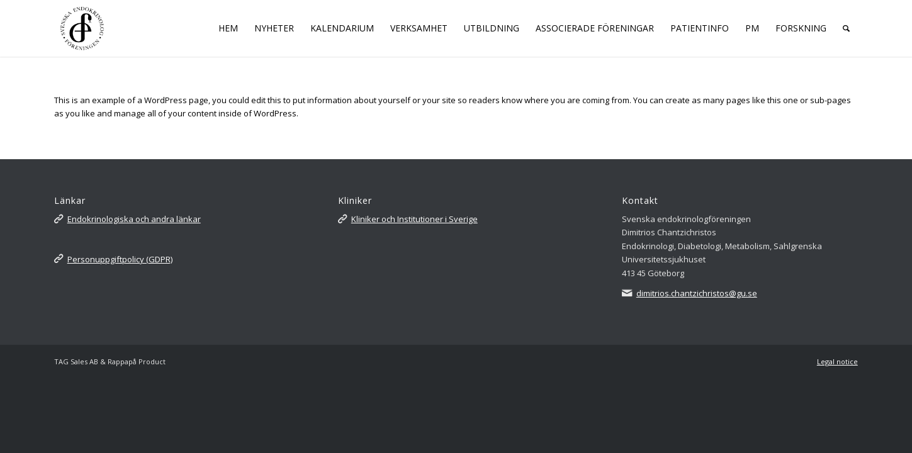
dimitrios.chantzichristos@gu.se (696, 293)
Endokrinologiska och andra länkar (134, 219)
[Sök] (846, 28)
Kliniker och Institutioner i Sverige (414, 219)
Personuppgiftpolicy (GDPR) (119, 259)
